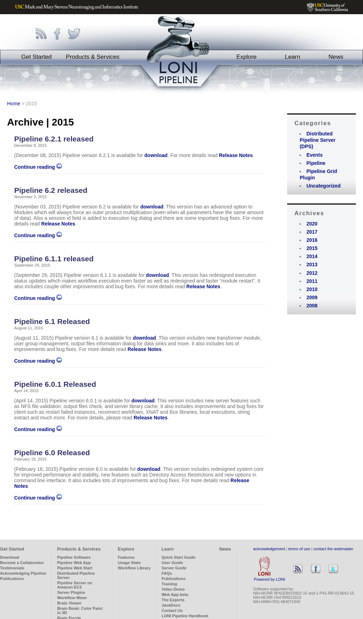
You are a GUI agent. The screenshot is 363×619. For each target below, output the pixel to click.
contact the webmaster (333, 549)
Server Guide (174, 568)
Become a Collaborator (22, 563)
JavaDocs (171, 605)
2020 (311, 224)
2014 (311, 256)
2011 (311, 281)
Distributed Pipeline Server (76, 575)
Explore (246, 57)
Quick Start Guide (179, 557)
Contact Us (172, 610)
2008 (311, 305)
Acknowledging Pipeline (23, 573)
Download (9, 557)
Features (126, 557)
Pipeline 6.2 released (51, 190)
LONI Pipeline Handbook (185, 616)
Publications (12, 578)
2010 (311, 289)
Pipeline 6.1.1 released (54, 259)
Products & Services (92, 57)
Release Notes (236, 155)
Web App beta (175, 594)
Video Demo (173, 589)
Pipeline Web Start (74, 568)
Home (13, 103)
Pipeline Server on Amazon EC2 (74, 585)
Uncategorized (323, 186)
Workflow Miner (72, 598)
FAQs (167, 573)
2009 (311, 297)
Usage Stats (129, 563)
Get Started (36, 57)
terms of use (299, 549)
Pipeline (315, 163)
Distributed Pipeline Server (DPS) (317, 140)
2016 (311, 240)
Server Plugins (71, 592)
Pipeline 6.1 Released (52, 321)
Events (314, 155)
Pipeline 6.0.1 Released (55, 384)
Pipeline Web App (74, 563)
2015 (311, 248)
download (155, 155)
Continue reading (38, 167)
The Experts (173, 600)
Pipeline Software (73, 557)
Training (169, 584)
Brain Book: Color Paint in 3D (79, 610)
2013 (311, 264)
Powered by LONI (269, 577)
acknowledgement (269, 549)
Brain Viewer (69, 603)
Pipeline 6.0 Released (52, 452)
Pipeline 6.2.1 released (54, 139)
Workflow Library (134, 568)
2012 (311, 273)
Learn (292, 57)
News (336, 57)
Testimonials (12, 568)
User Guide (172, 563)
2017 (311, 232)
